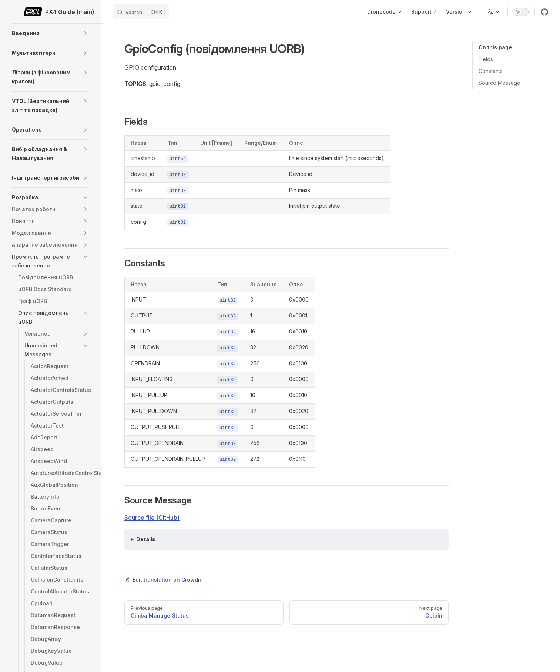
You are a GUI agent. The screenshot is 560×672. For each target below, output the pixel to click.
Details (145, 539)
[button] (85, 33)
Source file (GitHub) (152, 517)
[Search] (141, 11)
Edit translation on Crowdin (163, 579)
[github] (544, 12)
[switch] (521, 12)
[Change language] (493, 12)
